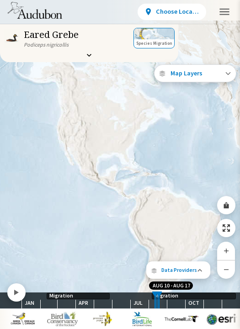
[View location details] (172, 12)
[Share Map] (226, 205)
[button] (178, 270)
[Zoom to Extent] (226, 228)
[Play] (16, 292)
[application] (120, 164)
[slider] (159, 300)
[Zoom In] (226, 251)
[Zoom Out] (226, 269)
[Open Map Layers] (195, 73)
